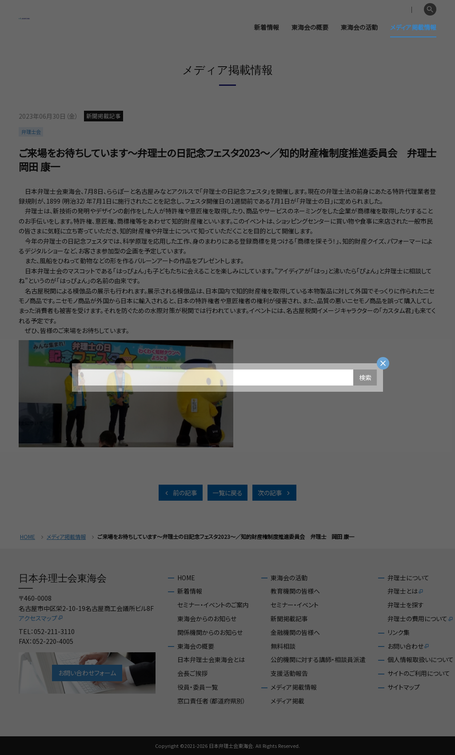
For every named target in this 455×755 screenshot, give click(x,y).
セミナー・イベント (295, 605)
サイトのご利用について (418, 673)
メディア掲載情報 (413, 27)
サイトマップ (403, 687)
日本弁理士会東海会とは (211, 659)
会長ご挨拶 (192, 673)
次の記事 (274, 492)
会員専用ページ (371, 9)
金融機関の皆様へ (295, 632)
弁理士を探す (405, 605)
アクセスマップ (41, 618)
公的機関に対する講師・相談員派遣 (318, 659)
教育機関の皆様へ (295, 591)
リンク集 (398, 632)
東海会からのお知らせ (206, 618)
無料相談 (283, 646)
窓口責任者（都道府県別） (211, 701)
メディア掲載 (287, 701)
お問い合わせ (408, 646)
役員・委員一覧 (197, 687)
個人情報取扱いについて (420, 659)
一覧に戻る (227, 492)
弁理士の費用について (420, 618)
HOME (27, 537)
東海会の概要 (309, 27)
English (409, 9)
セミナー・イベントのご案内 (213, 605)
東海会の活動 (359, 27)
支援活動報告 (289, 673)
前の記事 (180, 492)
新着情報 (266, 27)
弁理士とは (405, 591)
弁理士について (408, 578)
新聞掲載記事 (289, 618)
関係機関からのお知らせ (210, 632)
